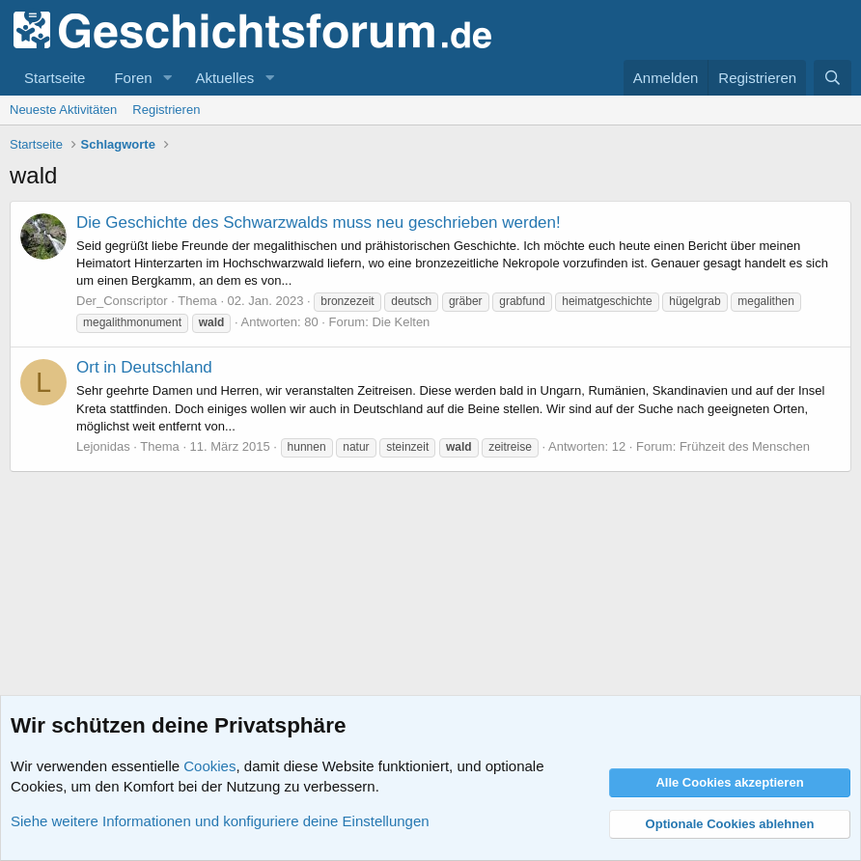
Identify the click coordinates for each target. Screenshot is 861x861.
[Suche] (832, 78)
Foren (133, 77)
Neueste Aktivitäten (63, 109)
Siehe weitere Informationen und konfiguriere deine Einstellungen (220, 821)
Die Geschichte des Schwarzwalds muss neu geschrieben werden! (318, 222)
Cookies (209, 766)
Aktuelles (224, 77)
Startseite (54, 77)
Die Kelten (401, 322)
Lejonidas (103, 446)
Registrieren (166, 109)
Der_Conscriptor (122, 300)
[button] (167, 78)
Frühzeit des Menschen (745, 446)
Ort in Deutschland (144, 367)
